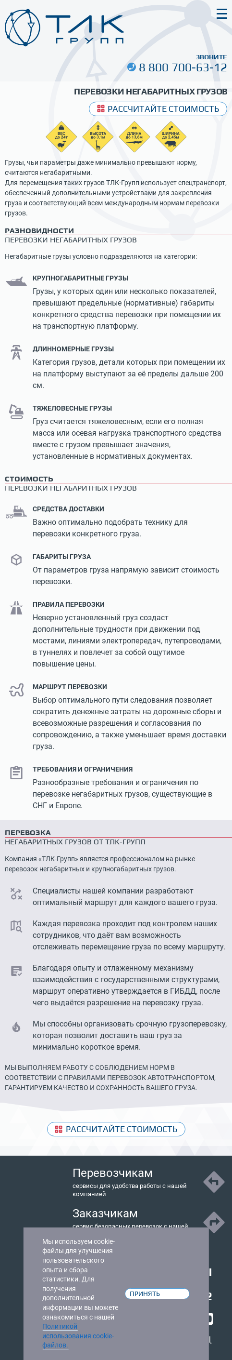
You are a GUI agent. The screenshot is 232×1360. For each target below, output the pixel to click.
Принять (145, 1293)
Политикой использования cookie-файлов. (78, 1335)
